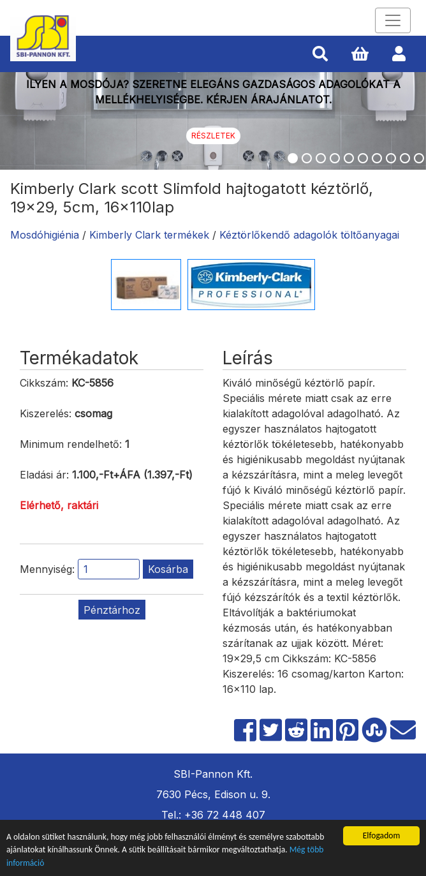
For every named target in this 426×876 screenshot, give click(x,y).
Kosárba (168, 569)
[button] (320, 54)
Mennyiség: (47, 569)
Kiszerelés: (45, 413)
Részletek (213, 135)
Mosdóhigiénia (44, 234)
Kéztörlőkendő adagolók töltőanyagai (309, 234)
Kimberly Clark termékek (149, 234)
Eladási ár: (44, 474)
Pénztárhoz (112, 610)
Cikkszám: (44, 382)
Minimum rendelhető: (71, 444)
